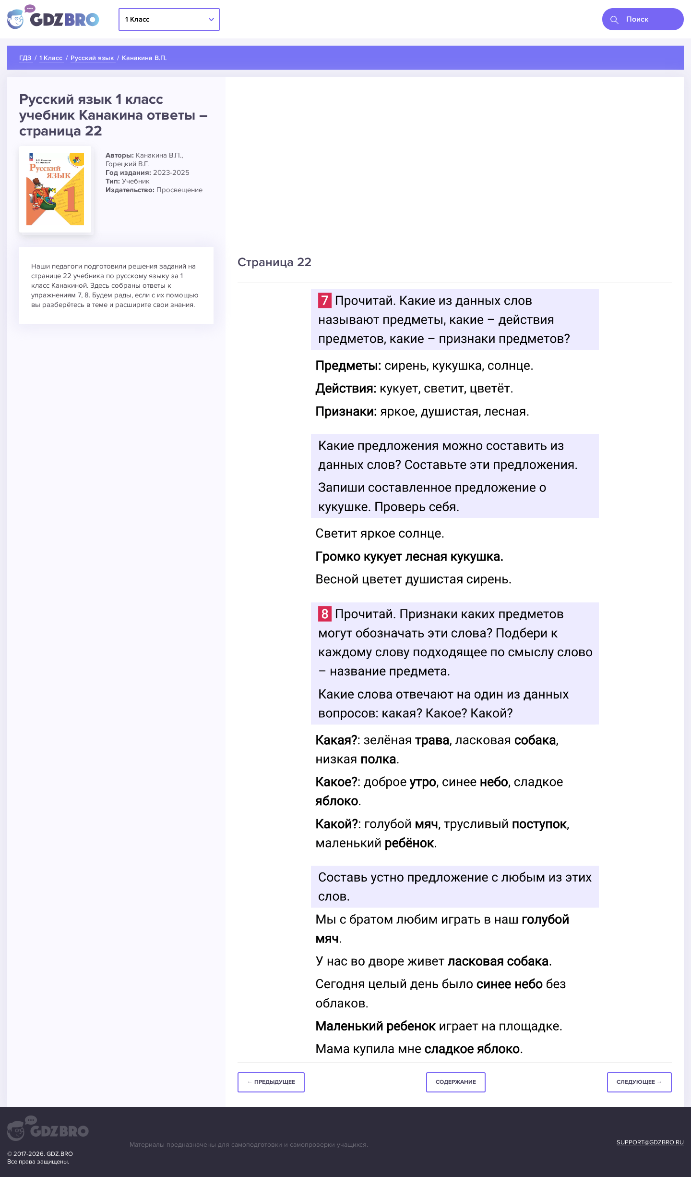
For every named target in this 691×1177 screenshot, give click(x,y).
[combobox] (643, 19)
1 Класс (137, 19)
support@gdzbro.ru (650, 1142)
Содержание (456, 1082)
